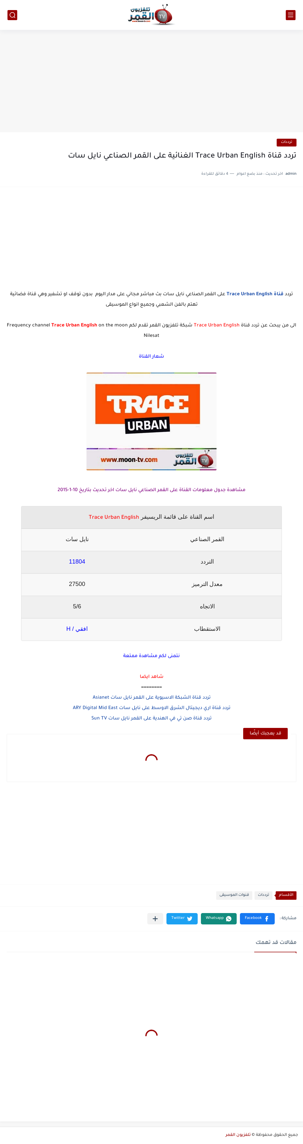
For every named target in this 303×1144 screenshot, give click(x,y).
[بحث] (12, 15)
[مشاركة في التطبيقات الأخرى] (155, 918)
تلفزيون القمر (238, 1135)
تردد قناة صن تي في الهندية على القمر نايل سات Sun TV (151, 718)
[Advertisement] (151, 81)
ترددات (286, 142)
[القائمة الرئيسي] (291, 15)
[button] (257, 918)
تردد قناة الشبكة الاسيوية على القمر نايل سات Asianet (152, 698)
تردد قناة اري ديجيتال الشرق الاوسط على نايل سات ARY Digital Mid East (152, 708)
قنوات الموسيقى (234, 895)
